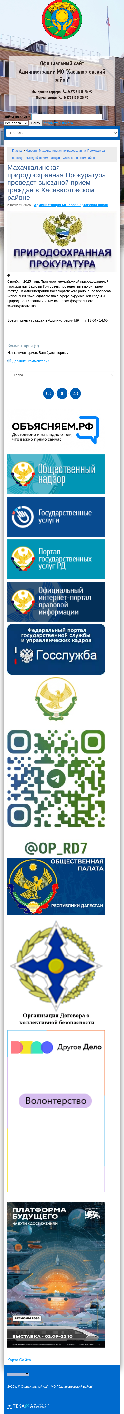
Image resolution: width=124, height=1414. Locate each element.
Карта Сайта (19, 1360)
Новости (31, 150)
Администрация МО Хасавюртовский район (71, 205)
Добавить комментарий (30, 361)
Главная (17, 150)
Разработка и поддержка (41, 1406)
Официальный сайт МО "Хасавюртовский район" (57, 1386)
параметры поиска (58, 123)
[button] (8, 275)
